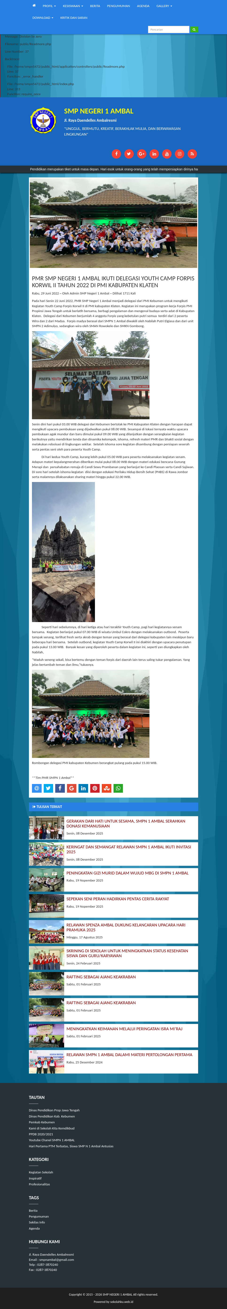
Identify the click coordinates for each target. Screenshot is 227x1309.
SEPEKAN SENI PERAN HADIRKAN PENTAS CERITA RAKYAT (118, 898)
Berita (33, 1210)
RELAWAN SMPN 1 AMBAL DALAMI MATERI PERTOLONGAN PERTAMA (129, 1054)
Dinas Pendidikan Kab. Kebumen (52, 1116)
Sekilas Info (37, 1222)
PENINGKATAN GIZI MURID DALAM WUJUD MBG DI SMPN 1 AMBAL (128, 873)
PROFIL (49, 6)
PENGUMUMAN (118, 6)
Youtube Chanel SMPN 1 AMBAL (52, 1140)
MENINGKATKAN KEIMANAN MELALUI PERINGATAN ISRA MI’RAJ (124, 1028)
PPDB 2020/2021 (41, 1134)
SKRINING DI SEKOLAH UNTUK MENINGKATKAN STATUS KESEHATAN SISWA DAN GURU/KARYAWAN (127, 953)
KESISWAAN (73, 6)
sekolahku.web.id (121, 1302)
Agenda (34, 1228)
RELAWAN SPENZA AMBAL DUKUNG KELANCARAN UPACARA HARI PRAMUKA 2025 (126, 927)
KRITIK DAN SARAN (73, 18)
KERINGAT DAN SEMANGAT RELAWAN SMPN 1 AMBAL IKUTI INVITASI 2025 (129, 849)
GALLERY (164, 6)
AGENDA (143, 6)
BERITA (95, 6)
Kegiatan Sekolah (41, 1172)
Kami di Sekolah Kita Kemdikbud (51, 1128)
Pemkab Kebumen (42, 1122)
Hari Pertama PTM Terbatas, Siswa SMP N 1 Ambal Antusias (71, 1146)
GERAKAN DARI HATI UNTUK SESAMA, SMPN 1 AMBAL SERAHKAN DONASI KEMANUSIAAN (126, 823)
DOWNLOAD (42, 18)
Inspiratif (35, 1178)
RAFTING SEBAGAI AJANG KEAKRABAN (101, 977)
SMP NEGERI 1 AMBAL (117, 1295)
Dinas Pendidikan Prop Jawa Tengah (54, 1110)
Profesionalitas (39, 1184)
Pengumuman (39, 1216)
